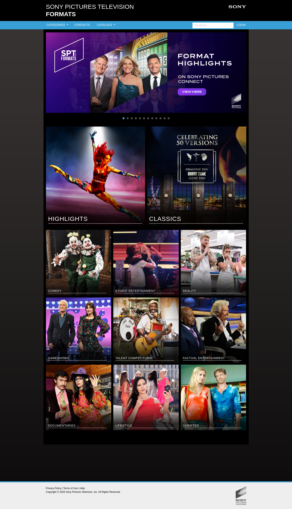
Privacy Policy (53, 488)
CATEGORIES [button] (56, 24)
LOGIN (241, 24)
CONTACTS (82, 24)
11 (165, 118)
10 (160, 118)
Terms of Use (70, 488)
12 (169, 118)
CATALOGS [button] (105, 24)
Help (82, 488)
